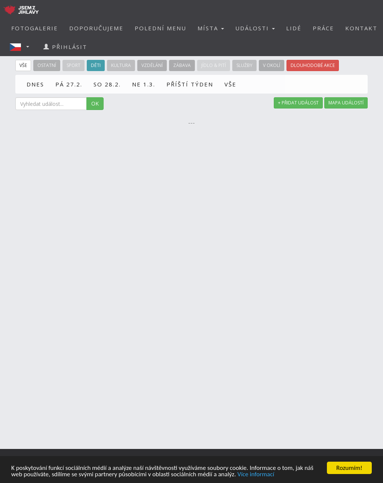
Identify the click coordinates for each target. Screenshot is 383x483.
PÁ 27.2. (68, 84)
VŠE (230, 84)
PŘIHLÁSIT (65, 47)
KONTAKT (361, 28)
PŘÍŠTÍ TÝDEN (189, 84)
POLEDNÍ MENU (160, 28)
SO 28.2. (107, 84)
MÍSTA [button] (210, 28)
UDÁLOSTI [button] (255, 28)
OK (95, 103)
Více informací (256, 475)
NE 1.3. (143, 84)
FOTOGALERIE (34, 28)
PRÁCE (323, 28)
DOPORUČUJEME (96, 28)
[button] (22, 46)
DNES (35, 84)
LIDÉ (293, 28)
